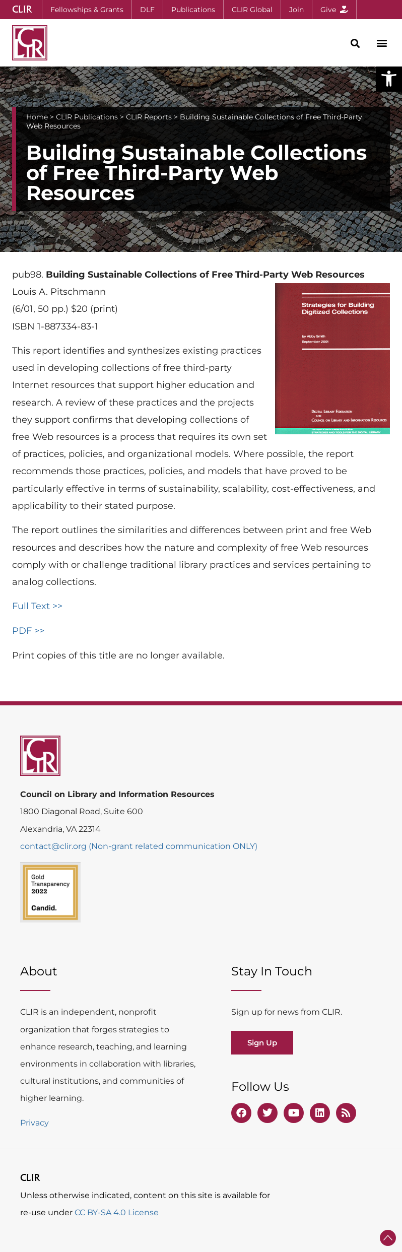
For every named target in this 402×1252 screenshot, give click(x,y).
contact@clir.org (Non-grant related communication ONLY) (138, 846)
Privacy (34, 1123)
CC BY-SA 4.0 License (117, 1212)
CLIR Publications (87, 116)
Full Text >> (37, 606)
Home (37, 116)
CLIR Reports (149, 116)
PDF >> (28, 630)
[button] (389, 78)
